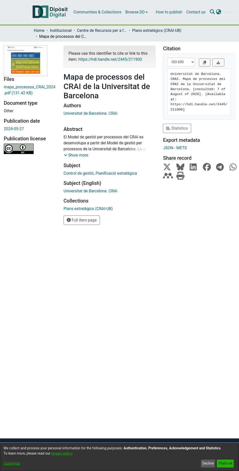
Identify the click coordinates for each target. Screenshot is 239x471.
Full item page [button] (82, 220)
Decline (208, 463)
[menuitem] (136, 12)
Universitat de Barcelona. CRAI (90, 113)
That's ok (225, 463)
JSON (168, 148)
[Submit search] (212, 12)
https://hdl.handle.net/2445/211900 (110, 59)
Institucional (61, 30)
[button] (76, 155)
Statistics (177, 128)
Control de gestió (79, 173)
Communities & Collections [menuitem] (97, 12)
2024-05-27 (14, 128)
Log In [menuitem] (227, 12)
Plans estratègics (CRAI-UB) (156, 30)
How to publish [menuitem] (169, 12)
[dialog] (119, 457)
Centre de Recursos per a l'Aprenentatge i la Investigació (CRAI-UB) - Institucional (102, 30)
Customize (11, 463)
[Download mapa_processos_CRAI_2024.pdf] (30, 90)
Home (39, 30)
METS (181, 148)
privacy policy (61, 453)
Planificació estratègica (116, 173)
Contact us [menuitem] (195, 12)
